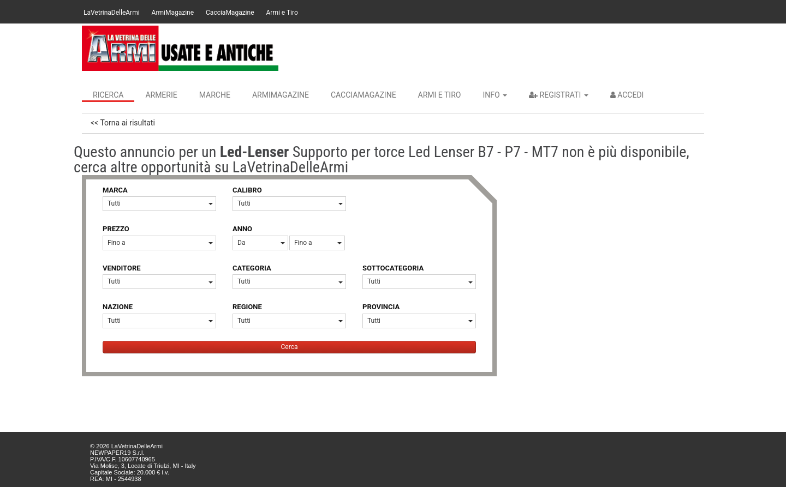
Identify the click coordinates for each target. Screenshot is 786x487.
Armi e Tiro (282, 12)
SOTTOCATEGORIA (393, 268)
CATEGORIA (252, 268)
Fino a (160, 242)
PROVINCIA (381, 307)
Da (261, 242)
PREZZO (116, 229)
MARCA (115, 190)
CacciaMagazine (230, 12)
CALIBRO (247, 190)
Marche (214, 95)
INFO (495, 95)
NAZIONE (118, 307)
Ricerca (108, 95)
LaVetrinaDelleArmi (112, 12)
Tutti (160, 203)
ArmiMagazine (173, 12)
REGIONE (247, 307)
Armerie (161, 95)
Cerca (289, 347)
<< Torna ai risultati (123, 122)
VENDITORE (122, 268)
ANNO (242, 229)
